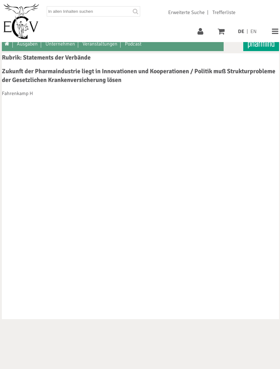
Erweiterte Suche (186, 12)
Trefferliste (223, 12)
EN (253, 31)
